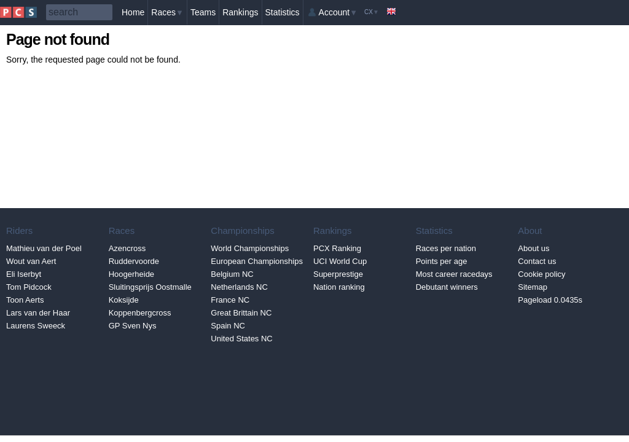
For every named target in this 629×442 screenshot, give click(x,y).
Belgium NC (232, 274)
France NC (230, 299)
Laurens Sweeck (35, 325)
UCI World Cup (340, 261)
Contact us (537, 261)
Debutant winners (447, 287)
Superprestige (338, 274)
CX (371, 12)
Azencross (127, 248)
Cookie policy (541, 274)
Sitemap (532, 287)
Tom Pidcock (29, 287)
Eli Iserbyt (23, 274)
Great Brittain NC (241, 312)
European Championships (257, 261)
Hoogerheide (131, 274)
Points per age (441, 261)
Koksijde (124, 299)
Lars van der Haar (38, 312)
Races (167, 12)
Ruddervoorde (134, 261)
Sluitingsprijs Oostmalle (150, 287)
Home (133, 12)
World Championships (250, 248)
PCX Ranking (337, 248)
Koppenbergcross (140, 312)
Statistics (282, 12)
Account (338, 12)
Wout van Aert (31, 261)
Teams (203, 12)
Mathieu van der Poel (44, 248)
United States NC (241, 338)
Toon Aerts (25, 299)
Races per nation (446, 248)
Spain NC (228, 325)
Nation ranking (339, 287)
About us (533, 248)
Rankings (240, 12)
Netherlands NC (239, 287)
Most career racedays (454, 274)
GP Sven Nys (133, 325)
